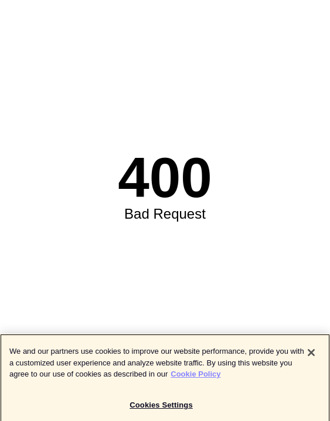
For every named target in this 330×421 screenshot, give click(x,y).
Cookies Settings (161, 406)
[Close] (311, 354)
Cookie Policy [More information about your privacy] (195, 375)
